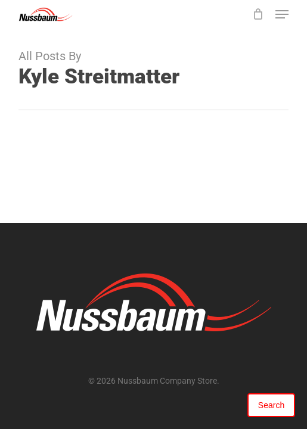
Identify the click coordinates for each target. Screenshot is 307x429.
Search (271, 405)
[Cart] (257, 14)
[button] (282, 14)
